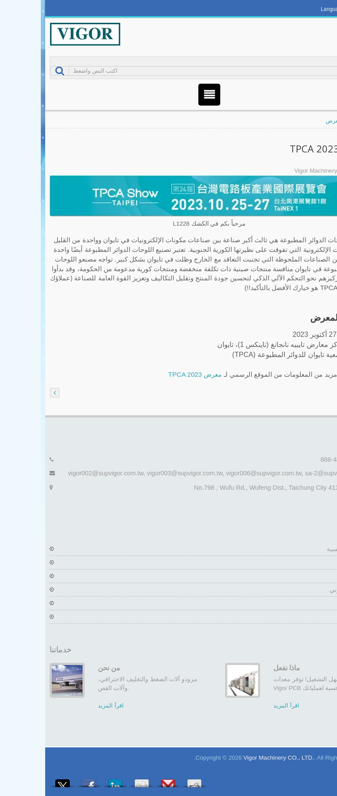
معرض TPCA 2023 (154, 374)
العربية (315, 9)
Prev (308, 647)
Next (321, 647)
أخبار (322, 603)
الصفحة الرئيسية (307, 548)
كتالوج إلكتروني (308, 589)
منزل (322, 120)
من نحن (68, 667)
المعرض (295, 120)
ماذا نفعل (246, 667)
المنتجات (317, 576)
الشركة (318, 562)
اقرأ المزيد (70, 705)
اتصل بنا (318, 616)
